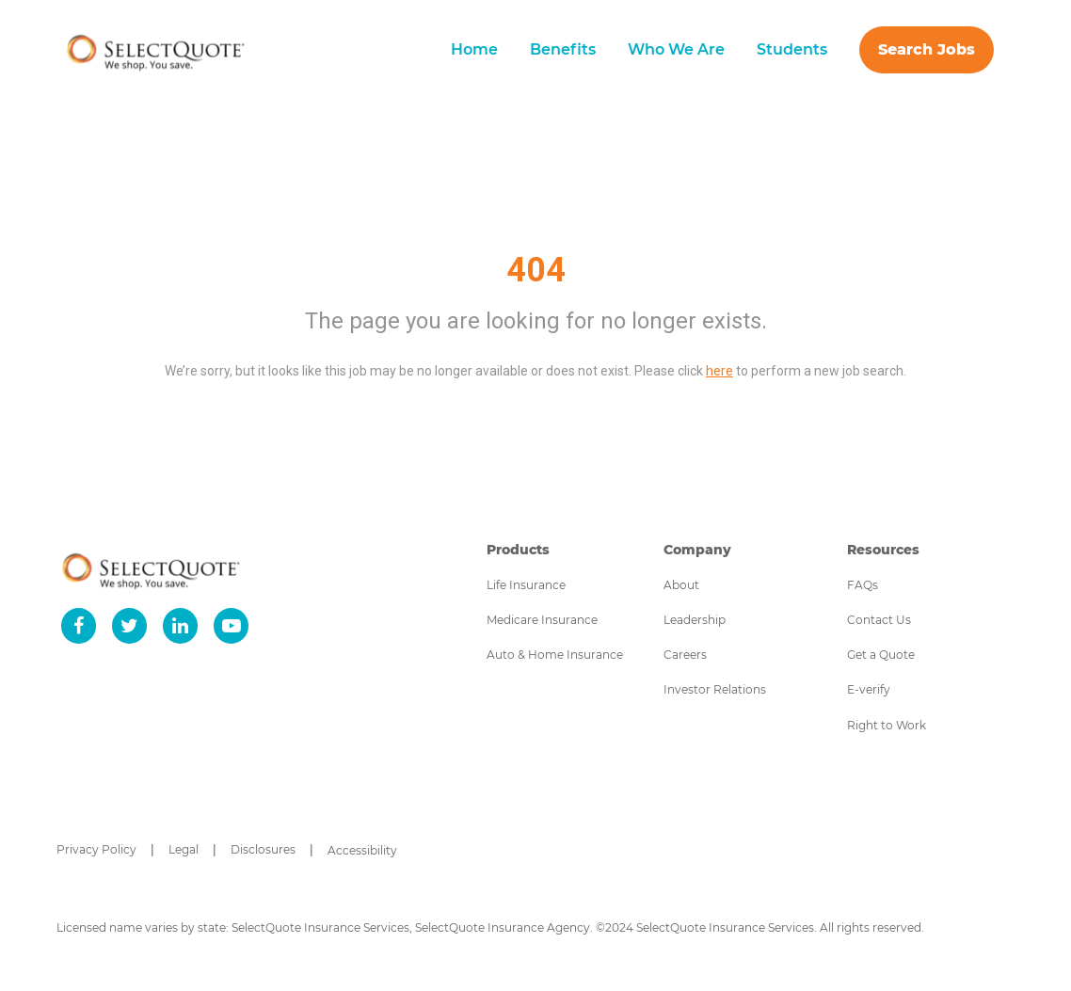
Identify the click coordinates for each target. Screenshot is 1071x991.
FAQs (862, 585)
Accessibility (362, 850)
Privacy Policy (96, 849)
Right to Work (886, 725)
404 (536, 270)
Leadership (694, 620)
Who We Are (676, 49)
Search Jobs (926, 49)
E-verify (868, 689)
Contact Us (879, 620)
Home (474, 49)
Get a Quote (881, 654)
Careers (685, 654)
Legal (183, 849)
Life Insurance (526, 585)
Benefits (563, 49)
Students (792, 49)
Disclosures (263, 849)
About (681, 585)
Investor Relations (714, 689)
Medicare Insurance (542, 620)
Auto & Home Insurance (555, 654)
